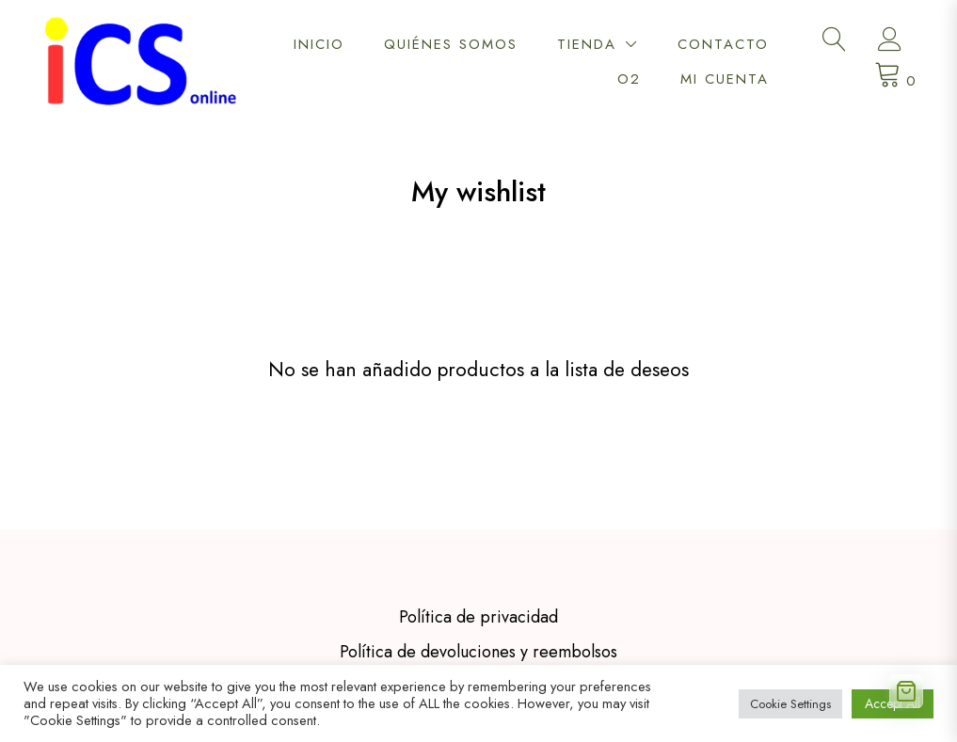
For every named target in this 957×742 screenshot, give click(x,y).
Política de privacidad (478, 550)
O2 (629, 79)
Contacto (723, 44)
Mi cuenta (724, 79)
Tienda (586, 44)
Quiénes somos (451, 44)
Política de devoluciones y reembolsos (478, 585)
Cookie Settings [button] (790, 704)
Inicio (319, 44)
